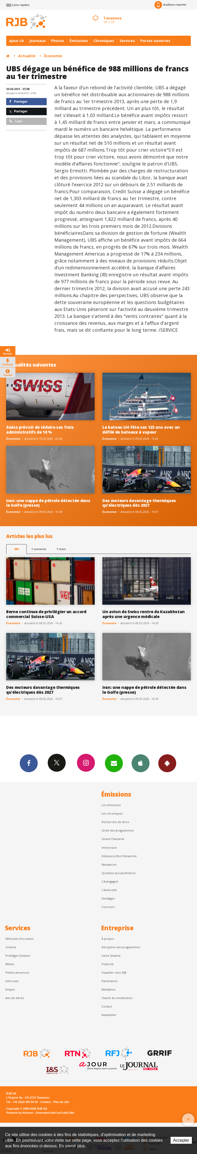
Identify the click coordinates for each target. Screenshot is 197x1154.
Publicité (108, 964)
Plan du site (61, 1101)
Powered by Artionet (19, 1112)
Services (127, 40)
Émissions (79, 40)
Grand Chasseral (113, 838)
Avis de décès (14, 998)
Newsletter (109, 1014)
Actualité (26, 55)
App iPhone (141, 763)
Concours (108, 906)
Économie (53, 55)
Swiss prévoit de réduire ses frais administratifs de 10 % (40, 429)
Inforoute (11, 981)
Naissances (109, 864)
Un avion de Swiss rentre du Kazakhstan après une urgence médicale (143, 614)
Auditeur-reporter (170, 5)
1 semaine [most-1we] (38, 549)
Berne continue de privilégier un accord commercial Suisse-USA (46, 614)
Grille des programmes (118, 830)
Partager (18, 101)
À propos (108, 938)
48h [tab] (16, 549)
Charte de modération (117, 998)
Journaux (37, 40)
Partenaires (109, 981)
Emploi (10, 989)
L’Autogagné (110, 881)
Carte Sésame (111, 955)
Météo (9, 964)
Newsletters (114, 763)
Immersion (109, 847)
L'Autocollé (109, 890)
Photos (57, 40)
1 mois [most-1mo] (61, 549)
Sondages (108, 898)
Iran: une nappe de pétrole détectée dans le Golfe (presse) (48, 503)
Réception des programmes (121, 947)
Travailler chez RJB (114, 972)
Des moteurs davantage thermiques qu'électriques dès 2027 (139, 503)
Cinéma (10, 947)
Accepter (181, 1140)
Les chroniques (112, 813)
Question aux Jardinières (118, 873)
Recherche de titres (115, 822)
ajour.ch (16, 40)
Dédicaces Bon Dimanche (119, 856)
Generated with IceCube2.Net (55, 1112)
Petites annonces (17, 972)
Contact (107, 1006)
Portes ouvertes (155, 40)
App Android (167, 763)
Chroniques (103, 40)
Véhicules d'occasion (19, 938)
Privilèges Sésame (17, 955)
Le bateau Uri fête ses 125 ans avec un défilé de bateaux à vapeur (141, 429)
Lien (15, 121)
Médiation (108, 989)
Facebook (29, 763)
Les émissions (111, 805)
